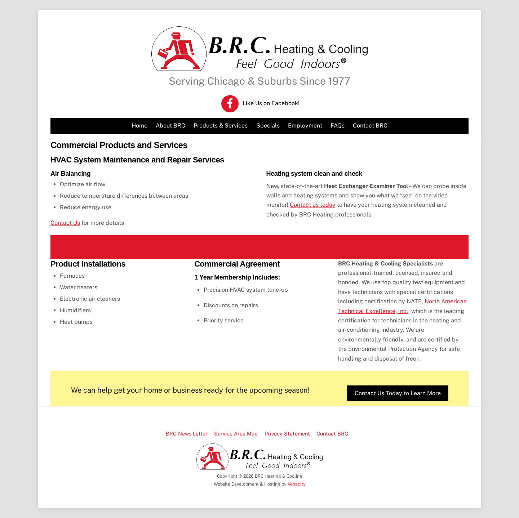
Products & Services (221, 125)
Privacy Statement (287, 433)
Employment (305, 125)
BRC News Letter (187, 433)
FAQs (338, 125)
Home (139, 125)
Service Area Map (236, 433)
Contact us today (313, 204)
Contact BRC (370, 125)
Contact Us (65, 222)
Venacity (297, 484)
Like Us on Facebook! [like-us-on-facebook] (260, 103)
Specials (268, 125)
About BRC (170, 125)
